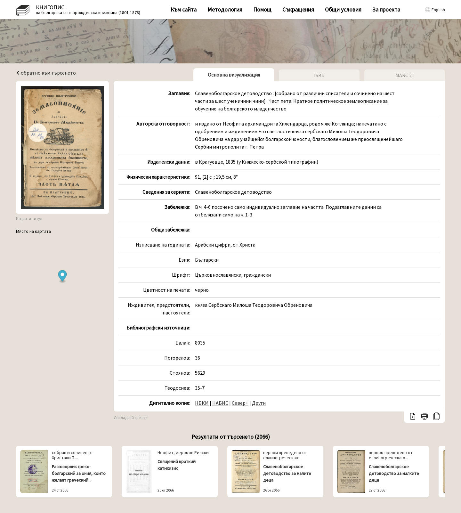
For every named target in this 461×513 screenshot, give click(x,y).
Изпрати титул (29, 218)
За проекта (386, 9)
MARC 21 (404, 75)
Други (259, 403)
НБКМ (202, 403)
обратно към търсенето (46, 72)
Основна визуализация (234, 74)
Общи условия (343, 9)
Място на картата (33, 231)
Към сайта (184, 9)
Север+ (240, 403)
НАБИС (220, 403)
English (438, 9)
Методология (224, 9)
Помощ (262, 9)
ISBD (319, 75)
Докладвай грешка (131, 417)
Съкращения (298, 9)
